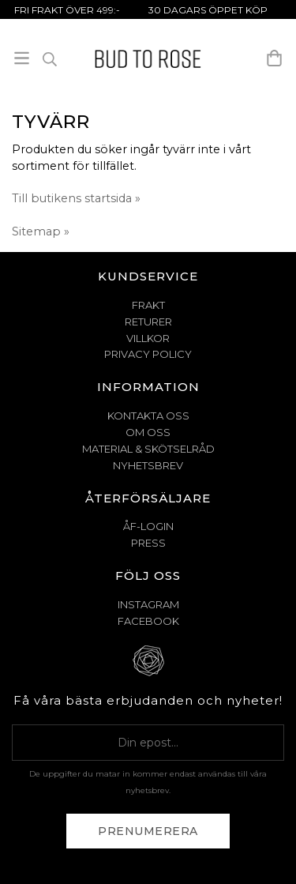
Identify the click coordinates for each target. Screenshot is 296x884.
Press (148, 542)
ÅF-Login (148, 526)
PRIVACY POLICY (148, 354)
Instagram (148, 604)
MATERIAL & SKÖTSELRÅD (148, 448)
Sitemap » (40, 231)
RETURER (148, 321)
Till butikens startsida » (76, 198)
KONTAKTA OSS (148, 415)
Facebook (148, 621)
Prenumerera (148, 831)
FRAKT (148, 305)
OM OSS (148, 432)
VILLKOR (148, 338)
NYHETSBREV (148, 465)
